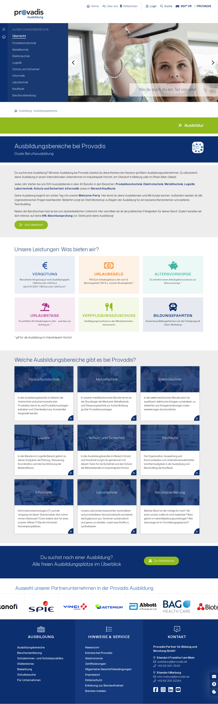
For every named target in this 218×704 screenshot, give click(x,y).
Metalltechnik (174, 184)
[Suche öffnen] (166, 6)
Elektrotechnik (153, 184)
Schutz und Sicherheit (49, 188)
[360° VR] (184, 6)
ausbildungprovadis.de (172, 662)
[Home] (94, 6)
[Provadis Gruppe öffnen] (204, 6)
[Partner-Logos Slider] (109, 606)
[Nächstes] (212, 62)
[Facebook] (155, 689)
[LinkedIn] (170, 689)
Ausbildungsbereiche (45, 111)
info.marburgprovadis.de (173, 677)
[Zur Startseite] (4, 37)
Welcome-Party (89, 195)
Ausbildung (25, 111)
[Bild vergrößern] (198, 147)
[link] (43, 393)
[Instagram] (163, 689)
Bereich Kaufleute (103, 188)
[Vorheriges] (73, 62)
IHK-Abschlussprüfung (57, 216)
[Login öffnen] (152, 6)
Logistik (189, 184)
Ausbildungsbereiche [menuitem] (30, 29)
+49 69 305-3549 (168, 666)
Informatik (72, 188)
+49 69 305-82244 (169, 681)
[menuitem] (38, 36)
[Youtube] (178, 689)
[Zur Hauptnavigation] (4, 28)
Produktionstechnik (129, 184)
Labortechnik (23, 188)
